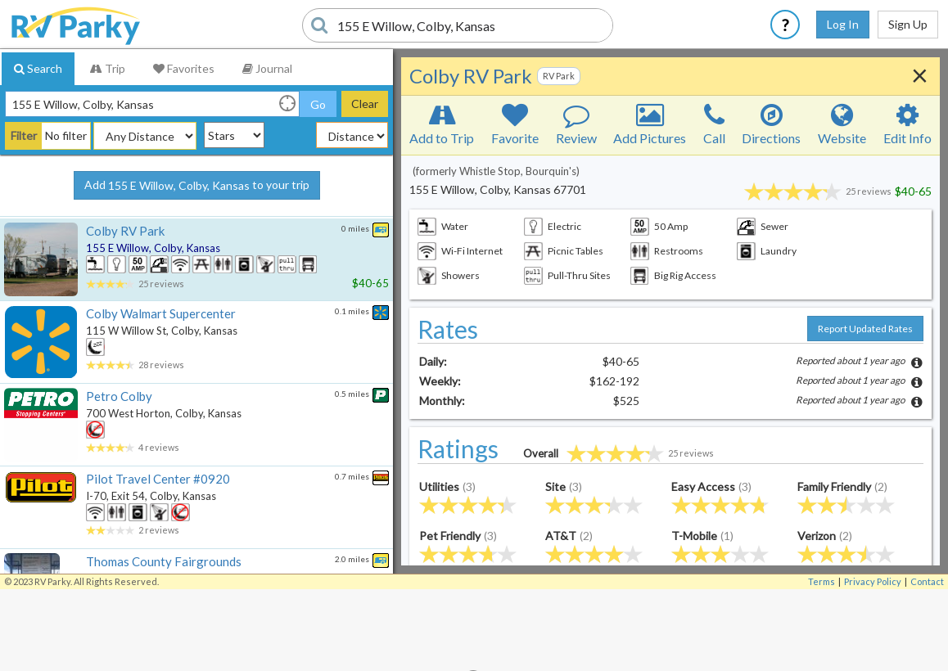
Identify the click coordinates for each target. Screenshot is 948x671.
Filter (24, 135)
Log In (843, 24)
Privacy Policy (872, 581)
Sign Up (908, 24)
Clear (364, 103)
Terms (821, 581)
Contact (927, 581)
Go (318, 104)
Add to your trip (196, 186)
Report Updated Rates (865, 328)
